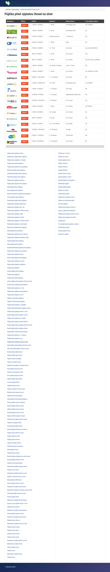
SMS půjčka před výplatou (15, 231)
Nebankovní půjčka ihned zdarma (17, 500)
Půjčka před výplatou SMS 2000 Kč (17, 321)
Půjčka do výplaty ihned (14, 422)
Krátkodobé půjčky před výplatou (17, 173)
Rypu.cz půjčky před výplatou (66, 210)
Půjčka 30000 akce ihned (14, 379)
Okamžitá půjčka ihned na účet (16, 493)
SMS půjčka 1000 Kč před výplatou (17, 331)
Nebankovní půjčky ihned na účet (17, 540)
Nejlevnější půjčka (63, 183)
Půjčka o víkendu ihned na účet (16, 476)
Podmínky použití (10, 566)
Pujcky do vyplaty (63, 234)
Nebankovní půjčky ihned (14, 554)
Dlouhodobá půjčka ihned (14, 426)
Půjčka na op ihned (13, 470)
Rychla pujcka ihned (64, 231)
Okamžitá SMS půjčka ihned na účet (18, 348)
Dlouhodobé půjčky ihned (14, 352)
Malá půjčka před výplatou (15, 244)
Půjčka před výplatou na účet (15, 261)
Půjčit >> (24, 25)
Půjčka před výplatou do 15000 (16, 318)
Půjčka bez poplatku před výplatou (17, 291)
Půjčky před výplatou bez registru (17, 183)
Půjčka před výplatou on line (15, 288)
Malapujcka (61, 220)
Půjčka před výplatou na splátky (16, 305)
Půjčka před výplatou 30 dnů (15, 217)
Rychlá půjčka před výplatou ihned (17, 328)
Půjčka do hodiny (63, 156)
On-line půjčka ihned (13, 382)
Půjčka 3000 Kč (63, 170)
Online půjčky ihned (13, 497)
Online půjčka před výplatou (15, 197)
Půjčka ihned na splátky (14, 358)
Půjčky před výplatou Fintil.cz (67, 207)
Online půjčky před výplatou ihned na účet (19, 281)
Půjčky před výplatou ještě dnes (16, 204)
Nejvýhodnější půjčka (64, 187)
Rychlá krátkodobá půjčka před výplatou (19, 247)
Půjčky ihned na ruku (13, 385)
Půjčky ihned (11, 557)
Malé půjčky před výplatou (15, 187)
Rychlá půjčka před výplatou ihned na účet (19, 325)
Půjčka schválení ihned (14, 443)
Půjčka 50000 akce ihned (14, 355)
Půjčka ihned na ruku (13, 453)
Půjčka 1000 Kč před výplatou (16, 301)
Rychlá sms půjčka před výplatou (17, 227)
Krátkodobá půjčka (63, 193)
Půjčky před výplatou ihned (15, 153)
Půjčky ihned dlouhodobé (14, 395)
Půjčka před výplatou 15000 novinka (18, 220)
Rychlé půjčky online (64, 160)
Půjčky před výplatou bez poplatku (17, 167)
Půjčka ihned (11, 550)
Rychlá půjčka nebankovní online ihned (18, 456)
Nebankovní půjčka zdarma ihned (17, 419)
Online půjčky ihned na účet (15, 483)
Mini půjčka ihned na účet (14, 369)
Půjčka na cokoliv (63, 190)
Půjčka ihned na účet (13, 527)
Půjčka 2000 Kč (63, 167)
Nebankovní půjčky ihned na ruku (17, 473)
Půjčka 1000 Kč (63, 163)
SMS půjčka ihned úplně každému (17, 399)
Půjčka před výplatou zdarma (16, 180)
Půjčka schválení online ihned (16, 389)
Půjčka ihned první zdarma (15, 446)
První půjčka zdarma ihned (15, 375)
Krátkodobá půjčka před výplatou (17, 200)
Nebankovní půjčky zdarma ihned (17, 466)
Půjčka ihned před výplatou (15, 163)
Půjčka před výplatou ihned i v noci (17, 311)
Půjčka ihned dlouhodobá (14, 463)
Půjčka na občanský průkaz (66, 200)
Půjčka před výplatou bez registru (17, 251)
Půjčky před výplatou (13, 268)
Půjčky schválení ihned (14, 362)
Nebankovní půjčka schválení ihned (17, 365)
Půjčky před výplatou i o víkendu (16, 335)
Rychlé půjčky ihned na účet (15, 406)
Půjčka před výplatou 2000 (15, 214)
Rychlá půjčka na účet (64, 177)
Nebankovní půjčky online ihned (16, 486)
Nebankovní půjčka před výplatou (17, 156)
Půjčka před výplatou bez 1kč (16, 207)
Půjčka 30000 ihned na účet (15, 409)
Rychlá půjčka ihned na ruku (15, 412)
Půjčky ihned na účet (13, 533)
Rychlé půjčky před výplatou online (17, 315)
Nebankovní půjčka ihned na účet (17, 523)
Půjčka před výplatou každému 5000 (18, 237)
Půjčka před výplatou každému (16, 264)
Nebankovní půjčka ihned (14, 544)
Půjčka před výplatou (13, 274)
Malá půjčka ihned (12, 449)
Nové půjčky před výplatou (15, 190)
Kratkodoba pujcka (63, 227)
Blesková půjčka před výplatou (16, 170)
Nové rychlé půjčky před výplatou (17, 257)
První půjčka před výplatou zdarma (68, 224)
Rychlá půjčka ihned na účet (15, 459)
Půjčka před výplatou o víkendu (16, 160)
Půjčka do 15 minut (64, 153)
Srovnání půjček (63, 204)
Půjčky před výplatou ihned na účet (68, 214)
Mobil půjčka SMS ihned (14, 480)
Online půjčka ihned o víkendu (16, 402)
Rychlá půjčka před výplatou (15, 271)
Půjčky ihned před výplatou (15, 278)
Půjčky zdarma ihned (13, 439)
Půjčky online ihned (13, 530)
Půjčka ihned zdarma (13, 520)
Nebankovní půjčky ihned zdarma (17, 510)
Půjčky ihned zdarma (13, 507)
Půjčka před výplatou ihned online (17, 224)
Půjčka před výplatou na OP (15, 295)
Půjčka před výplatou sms (15, 338)
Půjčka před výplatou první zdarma (17, 234)
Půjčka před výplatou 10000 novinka (18, 210)
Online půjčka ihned (13, 547)
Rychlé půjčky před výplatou (15, 241)
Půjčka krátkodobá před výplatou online (19, 308)
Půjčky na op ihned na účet (15, 372)
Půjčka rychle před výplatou (15, 298)
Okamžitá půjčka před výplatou (16, 177)
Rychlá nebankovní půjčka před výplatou (19, 193)
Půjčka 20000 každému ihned (16, 416)
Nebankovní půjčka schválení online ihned (19, 490)
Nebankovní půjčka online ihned (16, 517)
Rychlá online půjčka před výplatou (17, 284)
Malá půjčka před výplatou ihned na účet (19, 345)
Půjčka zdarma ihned (13, 436)
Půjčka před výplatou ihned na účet (17, 342)
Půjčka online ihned (13, 537)
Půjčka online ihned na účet (15, 433)
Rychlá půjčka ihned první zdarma (17, 429)
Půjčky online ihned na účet (15, 392)
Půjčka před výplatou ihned (15, 254)
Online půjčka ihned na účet (15, 513)
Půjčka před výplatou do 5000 (67, 217)
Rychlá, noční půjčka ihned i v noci (17, 503)
